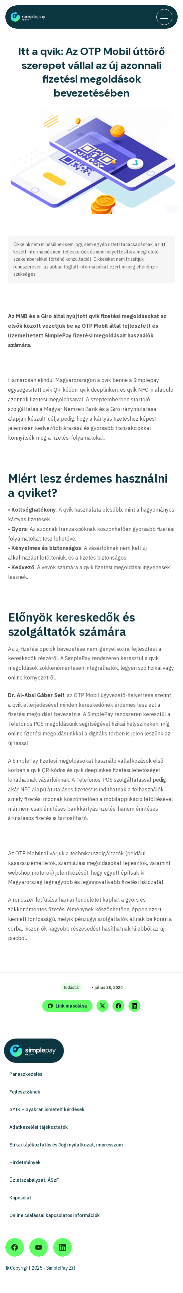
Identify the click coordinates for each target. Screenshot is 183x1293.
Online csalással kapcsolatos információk (54, 1215)
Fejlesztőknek (24, 1092)
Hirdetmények (25, 1162)
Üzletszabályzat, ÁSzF (34, 1180)
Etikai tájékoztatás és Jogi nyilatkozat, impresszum (66, 1145)
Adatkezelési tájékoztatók (38, 1127)
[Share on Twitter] (102, 1006)
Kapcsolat (20, 1198)
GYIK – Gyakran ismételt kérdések (47, 1109)
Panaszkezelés (25, 1074)
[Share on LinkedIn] (134, 1006)
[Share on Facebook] (118, 1006)
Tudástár (71, 987)
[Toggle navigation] (164, 17)
